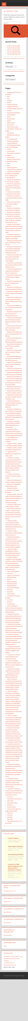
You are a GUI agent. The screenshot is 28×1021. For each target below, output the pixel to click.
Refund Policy (11, 157)
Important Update (12, 583)
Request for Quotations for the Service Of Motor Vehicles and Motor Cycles (13, 397)
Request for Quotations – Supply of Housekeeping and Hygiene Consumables (13, 236)
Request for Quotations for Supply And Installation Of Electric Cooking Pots (13, 271)
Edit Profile (10, 801)
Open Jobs (10, 819)
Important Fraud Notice (13, 112)
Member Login (11, 118)
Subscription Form (12, 167)
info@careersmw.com (10, 965)
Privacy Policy (11, 151)
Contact (9, 102)
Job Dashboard (11, 114)
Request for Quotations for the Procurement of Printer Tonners (13, 352)
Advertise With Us (12, 581)
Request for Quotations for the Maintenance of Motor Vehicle (13, 277)
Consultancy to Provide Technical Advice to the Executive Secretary (12, 656)
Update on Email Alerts (13, 575)
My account (10, 125)
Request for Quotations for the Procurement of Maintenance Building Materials (14, 340)
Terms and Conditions (13, 571)
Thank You (10, 573)
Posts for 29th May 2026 (13, 52)
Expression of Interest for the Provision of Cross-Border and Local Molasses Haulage (13, 411)
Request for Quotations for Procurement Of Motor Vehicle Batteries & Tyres (13, 265)
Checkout (9, 100)
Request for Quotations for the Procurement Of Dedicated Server (13, 293)
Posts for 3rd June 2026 (13, 46)
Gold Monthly (7, 912)
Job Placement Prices (10, 891)
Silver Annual (7, 922)
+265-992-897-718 (9, 963)
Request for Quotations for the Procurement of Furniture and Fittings (13, 307)
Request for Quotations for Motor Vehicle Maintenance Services (13, 242)
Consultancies (11, 604)
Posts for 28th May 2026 (13, 54)
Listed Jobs (10, 591)
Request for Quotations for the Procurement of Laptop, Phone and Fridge (13, 328)
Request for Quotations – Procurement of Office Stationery (13, 204)
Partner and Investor (13, 141)
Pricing (9, 149)
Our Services (10, 133)
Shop (8, 163)
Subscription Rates (12, 803)
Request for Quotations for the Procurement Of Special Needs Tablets (13, 364)
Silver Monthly (8, 935)
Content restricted (12, 104)
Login (5, 946)
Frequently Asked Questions (14, 108)
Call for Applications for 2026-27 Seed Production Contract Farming (12, 567)
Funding (9, 110)
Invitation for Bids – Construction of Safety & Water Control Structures (13, 533)
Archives (9, 602)
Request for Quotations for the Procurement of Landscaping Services (13, 313)
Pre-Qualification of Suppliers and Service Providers (11, 439)
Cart (8, 98)
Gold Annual (7, 901)
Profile (9, 121)
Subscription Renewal (13, 587)
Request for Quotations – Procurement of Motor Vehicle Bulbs (13, 198)
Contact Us (10, 600)
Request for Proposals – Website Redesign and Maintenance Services (12, 675)
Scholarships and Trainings (14, 799)
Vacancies (10, 817)
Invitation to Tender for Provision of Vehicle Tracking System (13, 476)
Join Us (9, 116)
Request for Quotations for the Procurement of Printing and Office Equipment (13, 358)
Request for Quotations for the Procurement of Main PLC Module (13, 334)
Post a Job (10, 796)
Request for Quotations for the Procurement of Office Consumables (13, 346)
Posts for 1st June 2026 (13, 50)
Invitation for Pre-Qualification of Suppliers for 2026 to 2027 (13, 453)
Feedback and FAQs (12, 106)
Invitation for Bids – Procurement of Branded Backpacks (12, 490)
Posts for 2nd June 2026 (13, 48)
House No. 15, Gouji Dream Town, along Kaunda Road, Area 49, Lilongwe (13, 959)
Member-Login (11, 123)
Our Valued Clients (12, 139)
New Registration (11, 585)
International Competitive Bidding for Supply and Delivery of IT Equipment (14, 417)
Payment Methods (12, 143)
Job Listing (10, 589)
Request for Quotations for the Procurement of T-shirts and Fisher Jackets (13, 382)
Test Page (9, 815)
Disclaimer (10, 805)
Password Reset (11, 807)
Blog (8, 96)
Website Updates (11, 577)
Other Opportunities (12, 127)
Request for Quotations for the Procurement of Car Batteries (13, 283)
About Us (9, 579)
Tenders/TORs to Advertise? (14, 169)
